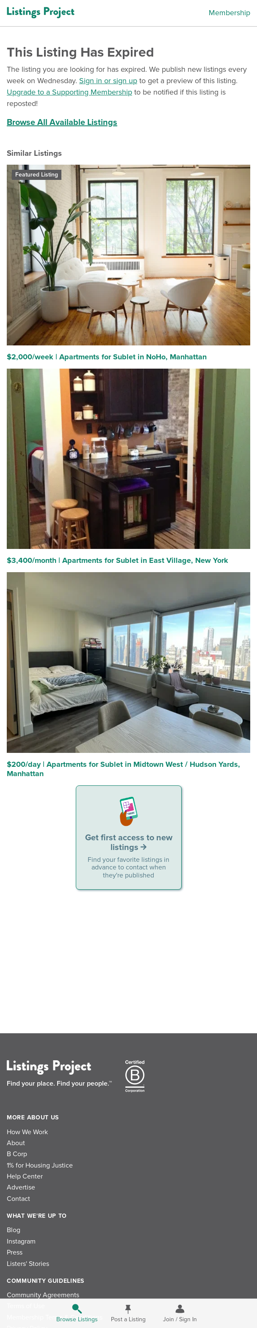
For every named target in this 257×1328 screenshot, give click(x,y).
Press (14, 1252)
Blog (13, 1230)
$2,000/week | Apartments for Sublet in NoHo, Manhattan (107, 356)
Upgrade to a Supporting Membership (69, 92)
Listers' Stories (28, 1264)
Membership (229, 12)
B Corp (17, 1154)
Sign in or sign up (108, 80)
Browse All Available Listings (62, 122)
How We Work (27, 1132)
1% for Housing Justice (40, 1165)
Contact (18, 1199)
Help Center (25, 1176)
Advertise (21, 1187)
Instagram (21, 1241)
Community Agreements (43, 1295)
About (16, 1143)
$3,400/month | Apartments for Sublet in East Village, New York (117, 560)
